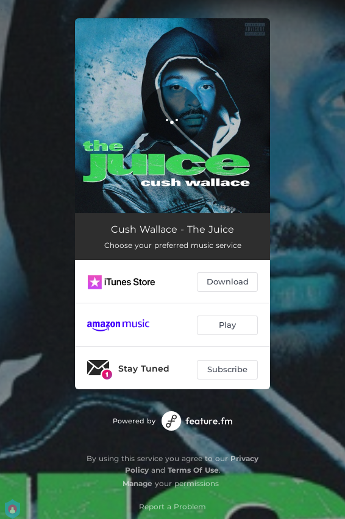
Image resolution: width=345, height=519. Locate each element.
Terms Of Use (193, 470)
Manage (137, 483)
